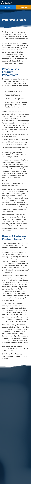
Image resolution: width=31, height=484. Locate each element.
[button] (28, 2)
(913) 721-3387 (8, 7)
